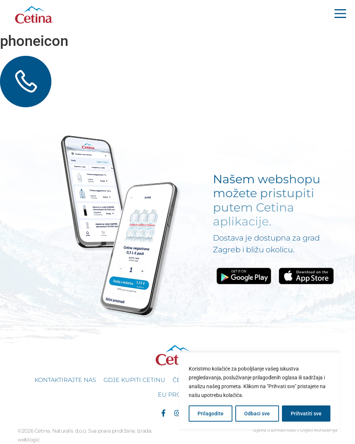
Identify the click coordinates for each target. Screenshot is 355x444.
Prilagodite (211, 413)
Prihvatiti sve (306, 413)
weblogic (29, 439)
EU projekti (177, 394)
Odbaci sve (257, 413)
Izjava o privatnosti (274, 430)
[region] (259, 390)
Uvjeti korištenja (318, 430)
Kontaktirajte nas (65, 379)
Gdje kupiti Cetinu (134, 379)
